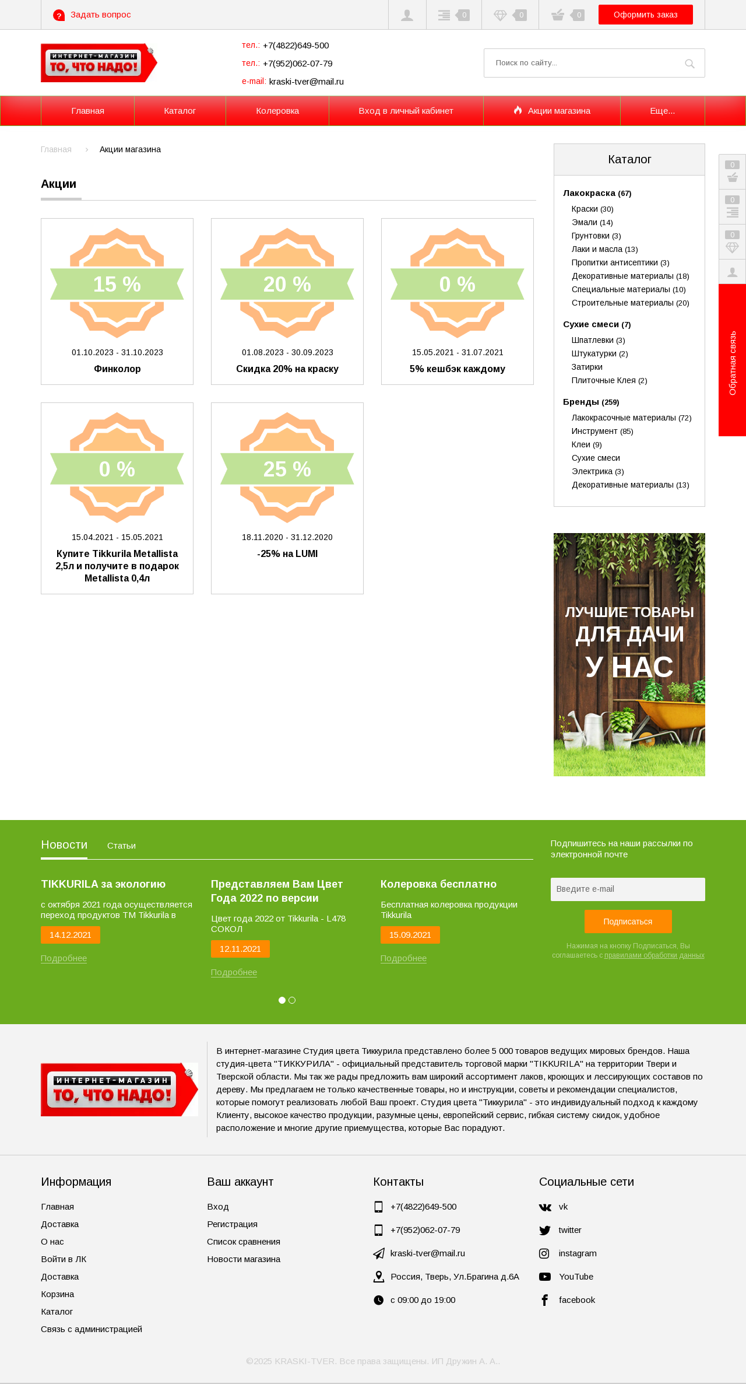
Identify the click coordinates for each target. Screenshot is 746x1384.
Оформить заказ (646, 14)
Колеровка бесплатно (439, 884)
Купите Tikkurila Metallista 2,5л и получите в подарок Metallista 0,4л (117, 566)
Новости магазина (243, 1259)
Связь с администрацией (91, 1329)
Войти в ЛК (63, 1259)
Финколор (117, 369)
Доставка (60, 1224)
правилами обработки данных (654, 955)
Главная (57, 1206)
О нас (52, 1241)
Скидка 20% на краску (287, 369)
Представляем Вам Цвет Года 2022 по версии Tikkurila (277, 891)
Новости (64, 844)
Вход (218, 1206)
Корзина (57, 1294)
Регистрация (232, 1224)
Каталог (630, 159)
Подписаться (628, 921)
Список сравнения (243, 1241)
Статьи (121, 845)
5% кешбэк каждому (457, 369)
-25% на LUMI (287, 554)
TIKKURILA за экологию (103, 884)
